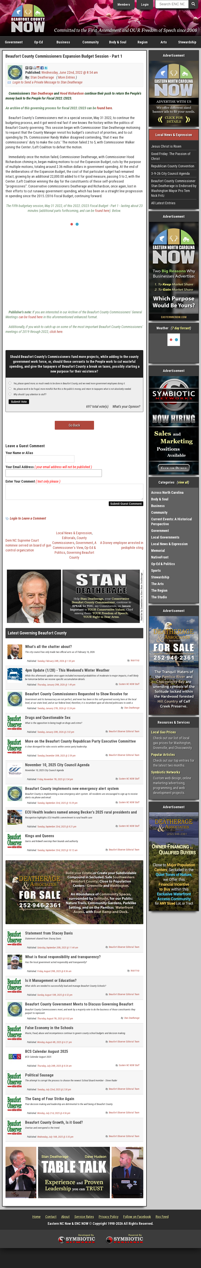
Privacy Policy (109, 1219)
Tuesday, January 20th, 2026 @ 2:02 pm (55, 734)
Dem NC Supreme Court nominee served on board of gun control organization (28, 548)
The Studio (159, 597)
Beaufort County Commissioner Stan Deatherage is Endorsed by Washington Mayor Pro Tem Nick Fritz (173, 188)
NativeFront (159, 557)
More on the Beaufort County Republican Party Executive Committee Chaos (80, 745)
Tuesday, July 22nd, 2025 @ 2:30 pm (54, 1092)
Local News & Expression (74, 535)
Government (14, 42)
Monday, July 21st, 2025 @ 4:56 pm (53, 1115)
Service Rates (84, 1219)
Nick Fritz (135, 662)
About (65, 1219)
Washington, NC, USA (173, 348)
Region (143, 42)
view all (183, 482)
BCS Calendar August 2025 (46, 1053)
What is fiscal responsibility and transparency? (63, 959)
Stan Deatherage (42, 77)
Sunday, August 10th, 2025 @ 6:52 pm (54, 997)
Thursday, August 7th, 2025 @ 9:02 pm (55, 1021)
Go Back (74, 425)
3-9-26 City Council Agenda (170, 173)
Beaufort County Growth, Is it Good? (54, 1124)
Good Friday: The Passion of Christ (170, 156)
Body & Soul (117, 42)
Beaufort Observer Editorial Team (124, 733)
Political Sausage (39, 1077)
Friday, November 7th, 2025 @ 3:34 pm (55, 781)
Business (63, 42)
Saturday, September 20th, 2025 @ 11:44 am (57, 950)
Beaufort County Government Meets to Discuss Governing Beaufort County (79, 1008)
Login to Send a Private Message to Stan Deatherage (47, 82)
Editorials (68, 540)
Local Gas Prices (163, 732)
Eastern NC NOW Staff (129, 686)
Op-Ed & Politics (163, 564)
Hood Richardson (72, 93)
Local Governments (165, 537)
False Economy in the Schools (49, 1030)
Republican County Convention (172, 166)
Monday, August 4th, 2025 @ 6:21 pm (54, 1044)
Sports (156, 570)
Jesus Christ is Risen (166, 146)
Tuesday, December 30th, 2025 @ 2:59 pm (56, 758)
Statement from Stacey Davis (49, 935)
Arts (164, 42)
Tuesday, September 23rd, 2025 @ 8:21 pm (56, 829)
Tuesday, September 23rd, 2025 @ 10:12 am (57, 852)
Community (90, 42)
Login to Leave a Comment (28, 521)
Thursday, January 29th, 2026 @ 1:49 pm (56, 687)
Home (36, 1219)
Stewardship (187, 42)
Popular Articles (163, 755)
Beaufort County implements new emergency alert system (72, 791)
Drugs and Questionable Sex (47, 720)
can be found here (31, 317)
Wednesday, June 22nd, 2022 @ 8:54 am (69, 72)
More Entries (66, 77)
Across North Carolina (167, 492)
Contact (51, 1219)
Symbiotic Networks (165, 772)
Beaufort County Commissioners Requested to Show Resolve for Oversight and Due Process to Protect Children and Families (76, 698)
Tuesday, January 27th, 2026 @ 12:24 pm (56, 710)
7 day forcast (181, 328)
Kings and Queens (39, 838)
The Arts (157, 584)
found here (104, 108)
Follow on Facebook (137, 1219)
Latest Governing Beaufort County (37, 635)
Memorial (158, 550)
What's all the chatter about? (48, 649)
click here (56, 332)
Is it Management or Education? (51, 982)
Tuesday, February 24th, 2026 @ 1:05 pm (56, 663)
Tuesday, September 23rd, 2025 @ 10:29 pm (57, 805)
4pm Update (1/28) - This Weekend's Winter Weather (67, 672)
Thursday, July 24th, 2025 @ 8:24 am (54, 1068)
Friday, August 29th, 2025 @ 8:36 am (54, 973)
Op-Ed (38, 42)
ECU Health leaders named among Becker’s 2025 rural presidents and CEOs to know (81, 816)
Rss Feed (162, 1219)
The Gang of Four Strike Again (49, 1101)
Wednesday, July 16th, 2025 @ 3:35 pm (55, 1139)
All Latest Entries (163, 203)
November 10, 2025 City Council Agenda (57, 767)
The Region (159, 590)
